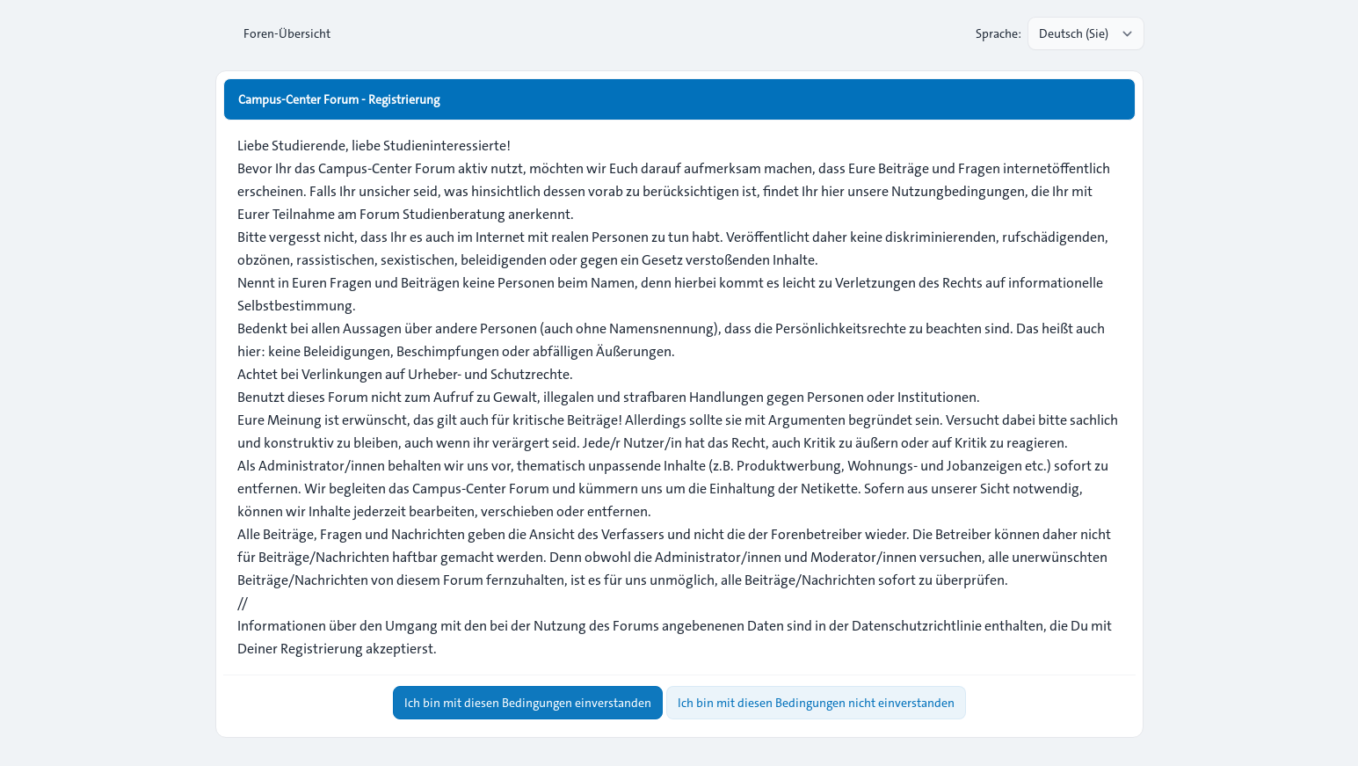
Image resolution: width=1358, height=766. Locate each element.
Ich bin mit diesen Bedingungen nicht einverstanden (816, 702)
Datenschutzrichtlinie (917, 626)
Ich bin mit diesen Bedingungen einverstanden (527, 702)
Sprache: (998, 33)
